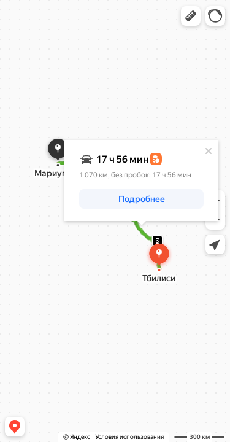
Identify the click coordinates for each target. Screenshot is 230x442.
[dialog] (141, 180)
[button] (191, 16)
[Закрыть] (208, 151)
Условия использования (129, 436)
